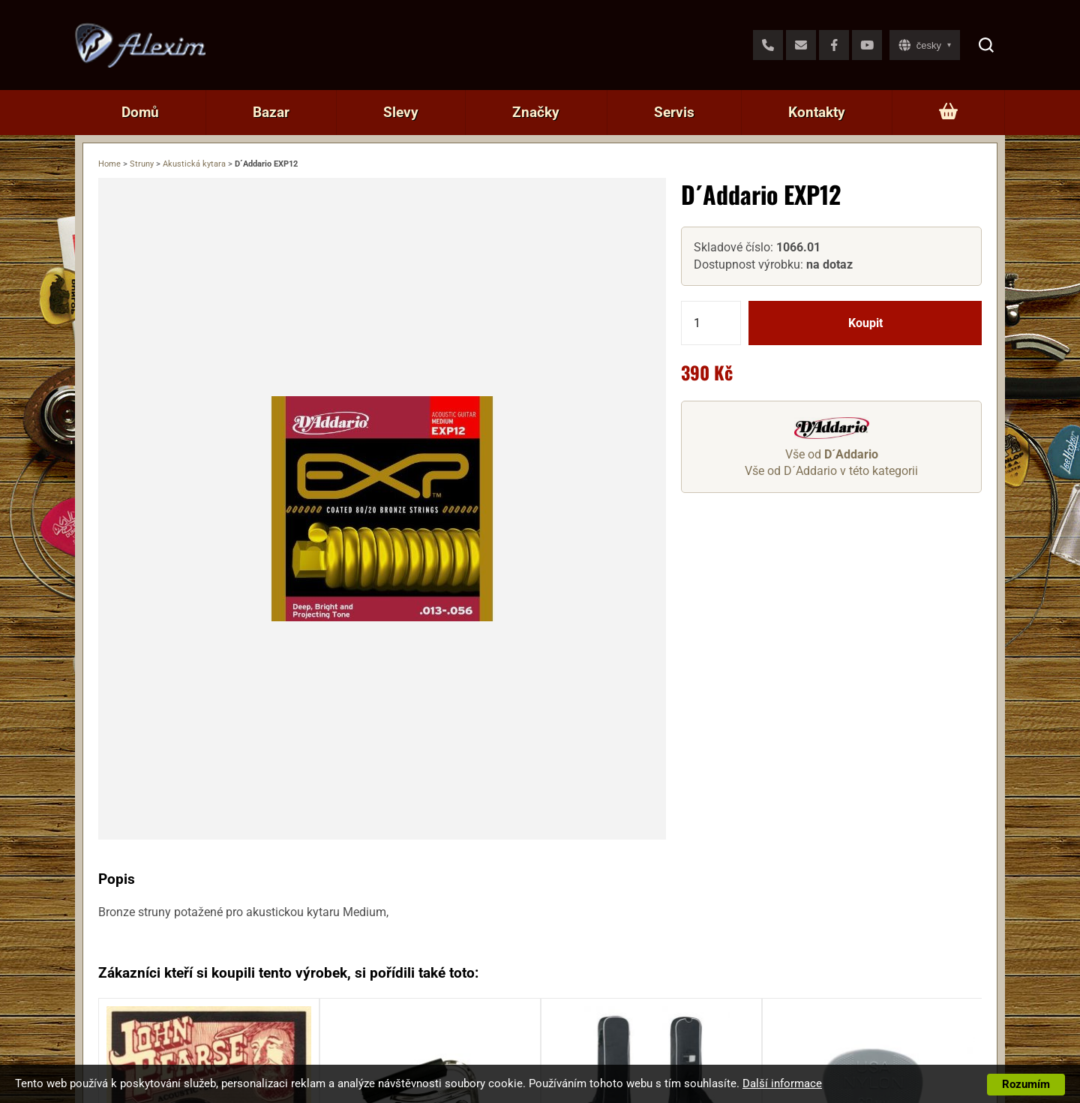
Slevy (400, 112)
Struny (142, 164)
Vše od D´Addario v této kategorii (831, 471)
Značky (536, 112)
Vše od (831, 454)
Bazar (271, 112)
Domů (140, 112)
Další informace (782, 1083)
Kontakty (816, 112)
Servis (674, 112)
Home (109, 164)
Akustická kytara (194, 164)
